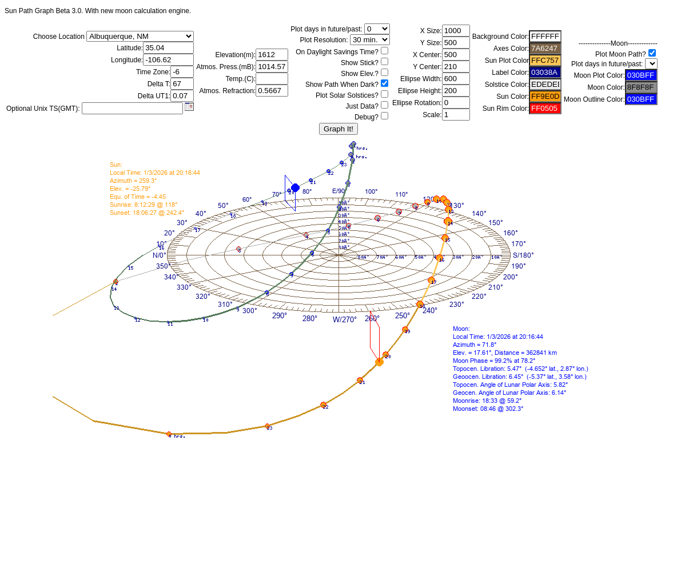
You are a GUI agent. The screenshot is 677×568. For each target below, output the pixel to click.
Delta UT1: (154, 96)
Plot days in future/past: (326, 29)
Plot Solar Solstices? (347, 95)
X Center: (427, 55)
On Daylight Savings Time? (337, 52)
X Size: (431, 31)
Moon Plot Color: (599, 75)
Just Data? (362, 106)
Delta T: (159, 84)
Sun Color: (512, 97)
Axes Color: (511, 49)
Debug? (367, 117)
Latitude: (130, 48)
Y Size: (431, 43)
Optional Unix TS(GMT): (42, 109)
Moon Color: (605, 87)
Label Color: (510, 73)
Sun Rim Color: (506, 109)
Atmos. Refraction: (227, 91)
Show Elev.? (360, 74)
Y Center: (427, 67)
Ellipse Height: (420, 91)
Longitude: (127, 60)
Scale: (432, 115)
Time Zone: (153, 72)
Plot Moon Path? (620, 54)
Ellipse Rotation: (417, 103)
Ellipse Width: (421, 79)
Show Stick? (360, 63)
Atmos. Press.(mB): (226, 67)
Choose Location (59, 37)
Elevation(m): (236, 55)
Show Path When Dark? (342, 85)
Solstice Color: (507, 85)
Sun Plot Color (507, 61)
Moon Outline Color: (594, 99)
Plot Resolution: (324, 40)
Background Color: (500, 37)
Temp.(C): (241, 79)
